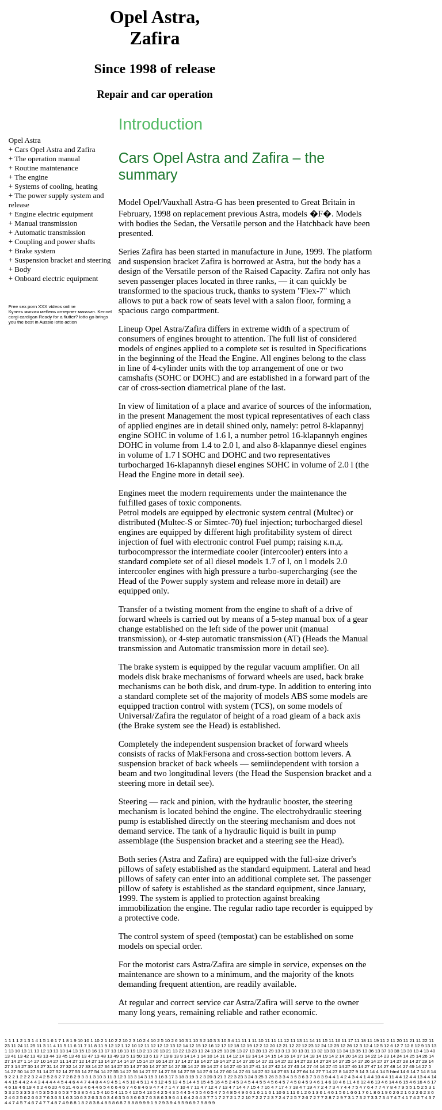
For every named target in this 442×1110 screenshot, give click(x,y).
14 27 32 (62, 1066)
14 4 (374, 1071)
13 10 (14, 1051)
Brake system (34, 250)
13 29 (268, 1051)
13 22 (178, 1051)
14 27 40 (233, 1066)
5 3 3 (21, 1092)
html (394, 1071)
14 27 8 (334, 1071)
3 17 (169, 1076)
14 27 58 (167, 1071)
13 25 (216, 1051)
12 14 (182, 1045)
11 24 (16, 1045)
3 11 (107, 1076)
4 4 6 (70, 1082)
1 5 (42, 1040)
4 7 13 (221, 1087)
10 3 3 (213, 1040)
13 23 (191, 1051)
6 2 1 (402, 1092)
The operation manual (47, 158)
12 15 (195, 1045)
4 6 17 (430, 1082)
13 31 (304, 1051)
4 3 (351, 1076)
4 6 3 (78, 1087)
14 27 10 (36, 1061)
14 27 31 (43, 1066)
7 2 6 (303, 1097)
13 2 (141, 1051)
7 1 (214, 1097)
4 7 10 (179, 1087)
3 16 (159, 1076)
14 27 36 (139, 1066)
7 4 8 (52, 1102)
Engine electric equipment (53, 214)
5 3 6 (56, 1092)
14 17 (296, 1056)
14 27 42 (271, 1066)
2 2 (23, 1076)
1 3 (27, 1040)
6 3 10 (72, 1097)
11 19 (373, 1040)
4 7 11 (192, 1087)
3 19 (190, 1076)
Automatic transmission (50, 232)
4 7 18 (291, 1087)
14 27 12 (75, 1061)
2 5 (46, 1076)
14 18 (309, 1056)
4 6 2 (38, 1087)
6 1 (252, 1092)
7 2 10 (244, 1097)
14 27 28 (399, 1061)
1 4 (35, 1040)
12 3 (358, 1045)
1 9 (73, 1040)
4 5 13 (171, 1082)
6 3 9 (166, 1097)
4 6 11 (345, 1082)
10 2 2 (114, 1040)
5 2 (420, 1087)
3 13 (128, 1076)
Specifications (342, 348)
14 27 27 (379, 1061)
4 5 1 (116, 1082)
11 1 (246, 1040)
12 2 (257, 1045)
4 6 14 (387, 1082)
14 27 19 (209, 1061)
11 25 (29, 1045)
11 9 (103, 1045)
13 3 (279, 1051)
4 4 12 (401, 1076)
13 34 (342, 1051)
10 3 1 (185, 1040)
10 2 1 (100, 1040)
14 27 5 (423, 1066)
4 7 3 (330, 1087)
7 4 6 (29, 1102)
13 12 (39, 1051)
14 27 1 (18, 1061)
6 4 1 (178, 1097)
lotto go (86, 317)
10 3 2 (199, 1040)
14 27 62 (260, 1071)
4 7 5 (353, 1087)
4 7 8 (388, 1087)
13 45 (61, 1056)
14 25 (408, 1056)
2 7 (62, 1076)
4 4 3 (36, 1082)
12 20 (269, 1045)
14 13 (244, 1056)
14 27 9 (350, 1071)
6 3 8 (155, 1097)
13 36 (368, 1051)
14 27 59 (186, 1071)
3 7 (309, 1076)
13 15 (78, 1051)
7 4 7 (40, 1102)
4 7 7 (376, 1087)
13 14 (65, 1051)
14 (186, 1056)
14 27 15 (133, 1061)
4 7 (156, 1087)
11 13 (296, 1040)
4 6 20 (50, 1087)
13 (427, 1045)
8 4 (100, 1102)
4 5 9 (307, 1082)
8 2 (85, 1102)
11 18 (360, 1040)
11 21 (408, 1040)
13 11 (27, 1051)
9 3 (165, 1102)
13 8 (168, 1056)
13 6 (147, 1056)
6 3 (50, 1097)
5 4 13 (145, 1092)
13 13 (52, 1051)
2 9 (77, 1076)
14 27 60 (222, 1071)
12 (110, 1045)
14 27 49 (405, 1066)
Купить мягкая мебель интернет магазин (52, 311)
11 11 (270, 1040)
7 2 (222, 1097)
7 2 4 (280, 1097)
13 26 (229, 1051)
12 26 (346, 1045)
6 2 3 (425, 1092)
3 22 (228, 1076)
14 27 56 (129, 1071)
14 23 (383, 1056)
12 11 (144, 1045)
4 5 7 (284, 1082)
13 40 (429, 1051)
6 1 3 (313, 1092)
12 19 (246, 1045)
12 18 (233, 1045)
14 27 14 (114, 1061)
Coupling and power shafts (54, 241)
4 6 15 (401, 1082)
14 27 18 (190, 1061)
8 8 (131, 1102)
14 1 (195, 1056)
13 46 (74, 1056)
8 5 (108, 1102)
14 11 (219, 1056)
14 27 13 (94, 1061)
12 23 (308, 1045)
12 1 (119, 1045)
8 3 (92, 1102)
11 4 (51, 1045)
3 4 (286, 1076)
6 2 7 (40, 1097)
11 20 (396, 1040)
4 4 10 (373, 1076)
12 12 (156, 1045)
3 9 (324, 1076)
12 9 (419, 1045)
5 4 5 (193, 1092)
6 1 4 (325, 1092)
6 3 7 (143, 1097)
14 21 (357, 1056)
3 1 (88, 1076)
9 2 (157, 1102)
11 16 (334, 1040)
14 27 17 (171, 1061)
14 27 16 (152, 1061)
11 (238, 1040)
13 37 (380, 1051)
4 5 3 (238, 1082)
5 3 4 (33, 1092)
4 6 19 (24, 1087)
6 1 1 (262, 1092)
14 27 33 (81, 1066)
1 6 (50, 1040)
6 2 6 (29, 1097)
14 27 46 (348, 1066)
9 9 (211, 1102)
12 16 (208, 1045)
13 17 (104, 1051)
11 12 (283, 1040)
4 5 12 (157, 1082)
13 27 (242, 1051)
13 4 (417, 1051)
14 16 (283, 1056)
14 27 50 (13, 1071)
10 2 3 (129, 1040)
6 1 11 (289, 1092)
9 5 (181, 1102)
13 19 (129, 1051)
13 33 (329, 1051)
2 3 (31, 1076)
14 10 (206, 1056)
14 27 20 (245, 1061)
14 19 (321, 1056)
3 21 (218, 1076)
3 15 (149, 1076)
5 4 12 (131, 1092)
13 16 (91, 1051)
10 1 (88, 1040)
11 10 (258, 1040)
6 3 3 (97, 1097)
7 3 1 (349, 1097)
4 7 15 (249, 1087)
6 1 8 (371, 1092)
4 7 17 (277, 1087)
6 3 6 (131, 1097)
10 (80, 1040)
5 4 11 (117, 1092)
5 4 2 (158, 1092)
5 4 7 (216, 1092)
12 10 (130, 1045)
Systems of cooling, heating (55, 186)
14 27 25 (341, 1061)
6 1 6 (348, 1092)
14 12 (232, 1056)
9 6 (188, 1102)
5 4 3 (170, 1092)
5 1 (412, 1087)
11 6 (72, 1045)
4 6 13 (373, 1082)
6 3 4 (108, 1097)
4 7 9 (399, 1087)
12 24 (320, 1045)
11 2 (384, 1040)
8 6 (115, 1102)
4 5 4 (249, 1082)
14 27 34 (100, 1066)
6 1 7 (360, 1092)
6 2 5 (17, 1097)
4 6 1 (318, 1082)
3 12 (118, 1076)
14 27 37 (158, 1066)
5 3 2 (10, 1092)
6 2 (392, 1092)
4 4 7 (82, 1082)
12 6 (388, 1045)
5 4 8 (227, 1092)
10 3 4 (227, 1040)
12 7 (398, 1045)
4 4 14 (430, 1076)
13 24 (203, 1051)
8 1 (77, 1102)
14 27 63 (280, 1071)
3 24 (248, 1076)
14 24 (396, 1056)
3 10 (97, 1076)
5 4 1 (90, 1092)
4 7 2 (318, 1087)
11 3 (41, 1045)
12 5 (378, 1045)
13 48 (100, 1056)
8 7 (123, 1102)
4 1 (336, 1076)
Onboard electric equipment (56, 278)
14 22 (370, 1056)
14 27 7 (317, 1071)
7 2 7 (315, 1097)
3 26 (269, 1076)
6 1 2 (301, 1092)
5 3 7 (67, 1092)
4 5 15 (199, 1082)
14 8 (425, 1071)
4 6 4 (89, 1087)
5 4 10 (103, 1092)
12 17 (220, 1045)
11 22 (422, 1040)
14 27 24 (322, 1061)
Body (22, 269)
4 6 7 (124, 1087)
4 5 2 (226, 1082)
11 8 (92, 1045)
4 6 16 (415, 1082)
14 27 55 (110, 1071)
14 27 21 (264, 1061)
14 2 (333, 1056)
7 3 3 (372, 1097)
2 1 (15, 1076)
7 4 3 (426, 1097)
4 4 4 (47, 1082)
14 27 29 (418, 1061)
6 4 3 (201, 1097)
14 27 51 (32, 1071)
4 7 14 (235, 1087)
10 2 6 (171, 1040)
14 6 (404, 1071)
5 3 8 (79, 1092)
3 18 (179, 1076)
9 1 (150, 1102)
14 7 (415, 1071)
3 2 (199, 1076)
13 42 (23, 1056)
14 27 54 (91, 1071)
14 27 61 (241, 1071)
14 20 (344, 1056)
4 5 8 (295, 1082)
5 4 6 (204, 1092)
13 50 (136, 1056)
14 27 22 (284, 1061)
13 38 (393, 1051)
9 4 (173, 1102)
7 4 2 (414, 1097)
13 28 (255, 1051)
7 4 (393, 1097)
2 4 (38, 1076)
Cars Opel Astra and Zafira (54, 149)
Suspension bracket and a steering (234, 840)
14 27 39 (196, 1066)
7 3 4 (384, 1097)
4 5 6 (272, 1082)
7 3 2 (361, 1097)
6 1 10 (275, 1092)
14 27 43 (290, 1066)
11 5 (61, 1045)
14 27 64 (299, 1071)
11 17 (347, 1040)
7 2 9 (338, 1097)
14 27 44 (309, 1066)
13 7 (157, 1056)
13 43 (36, 1056)
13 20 (152, 1051)
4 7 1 (166, 1087)
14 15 (270, 1056)
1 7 (58, 1040)
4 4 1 (361, 1076)
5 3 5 (44, 1092)
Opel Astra (25, 140)
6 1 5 (337, 1092)
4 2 (343, 1076)
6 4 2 (189, 1097)
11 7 (82, 1045)
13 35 (355, 1051)
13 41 (10, 1056)
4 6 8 (135, 1087)
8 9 (138, 1102)
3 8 (317, 1076)
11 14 (309, 1040)
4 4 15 (11, 1082)
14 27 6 (204, 1071)
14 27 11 (55, 1061)
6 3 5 (120, 1097)
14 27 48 (386, 1066)
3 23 (238, 1076)
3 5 (294, 1076)
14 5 (384, 1071)
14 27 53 (71, 1071)
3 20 (207, 1076)
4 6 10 (331, 1082)
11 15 (321, 1040)
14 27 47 (367, 1066)
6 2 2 (413, 1092)
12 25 (333, 1045)
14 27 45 (328, 1066)
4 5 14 (185, 1082)
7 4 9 (63, 1102)
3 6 (301, 1076)
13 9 (178, 1056)
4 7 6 (365, 1087)
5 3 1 (430, 1087)
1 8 (65, 1040)
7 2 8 (326, 1097)
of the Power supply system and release (207, 581)
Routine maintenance (46, 168)
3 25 (259, 1076)
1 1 (12, 1040)
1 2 (19, 1040)
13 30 (291, 1051)
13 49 (113, 1056)
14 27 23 (303, 1061)
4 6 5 (101, 1087)
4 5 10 (129, 1082)
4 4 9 (105, 1082)
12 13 (169, 1045)
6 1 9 (383, 1092)
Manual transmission (45, 223)
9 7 (196, 1102)
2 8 (69, 1076)
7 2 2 (257, 1097)
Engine (244, 358)
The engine (31, 177)
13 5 (124, 1056)
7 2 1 (231, 1097)
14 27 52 (52, 1071)
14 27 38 (177, 1066)
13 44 (49, 1056)
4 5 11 (142, 1082)
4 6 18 (11, 1087)
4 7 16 (263, 1087)
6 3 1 (60, 1097)
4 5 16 (213, 1082)
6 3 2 (85, 1097)
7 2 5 (292, 1097)
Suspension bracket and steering (62, 260)
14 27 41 (252, 1066)
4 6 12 (359, 1082)
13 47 (87, 1056)
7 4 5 (17, 1102)
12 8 (409, 1045)
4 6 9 (147, 1087)
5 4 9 (239, 1092)
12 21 (282, 1045)
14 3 (363, 1071)
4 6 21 (64, 1087)
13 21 (165, 1051)
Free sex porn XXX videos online (42, 306)
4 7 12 (207, 1087)
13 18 (117, 1051)
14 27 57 (148, 1071)
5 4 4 (181, 1092)
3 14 (138, 1076)
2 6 (54, 1076)
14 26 (422, 1056)
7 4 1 (403, 1097)
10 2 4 (142, 1040)
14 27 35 (120, 1066)
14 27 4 (215, 1066)
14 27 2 (227, 1061)
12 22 (294, 1045)
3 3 (278, 1076)
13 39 (406, 1051)
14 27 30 (24, 1066)
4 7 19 (305, 1087)
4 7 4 (341, 1087)
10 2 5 (157, 1040)
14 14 (258, 1056)
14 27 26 (360, 1061)
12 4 (367, 1045)
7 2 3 (269, 1097)
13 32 (316, 1051)
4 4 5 (59, 1082)
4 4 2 (23, 1082)
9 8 (204, 1102)
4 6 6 (112, 1087)
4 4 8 (93, 1082)
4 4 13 (416, 1076)
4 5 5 (261, 1082)
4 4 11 (388, 1076)
